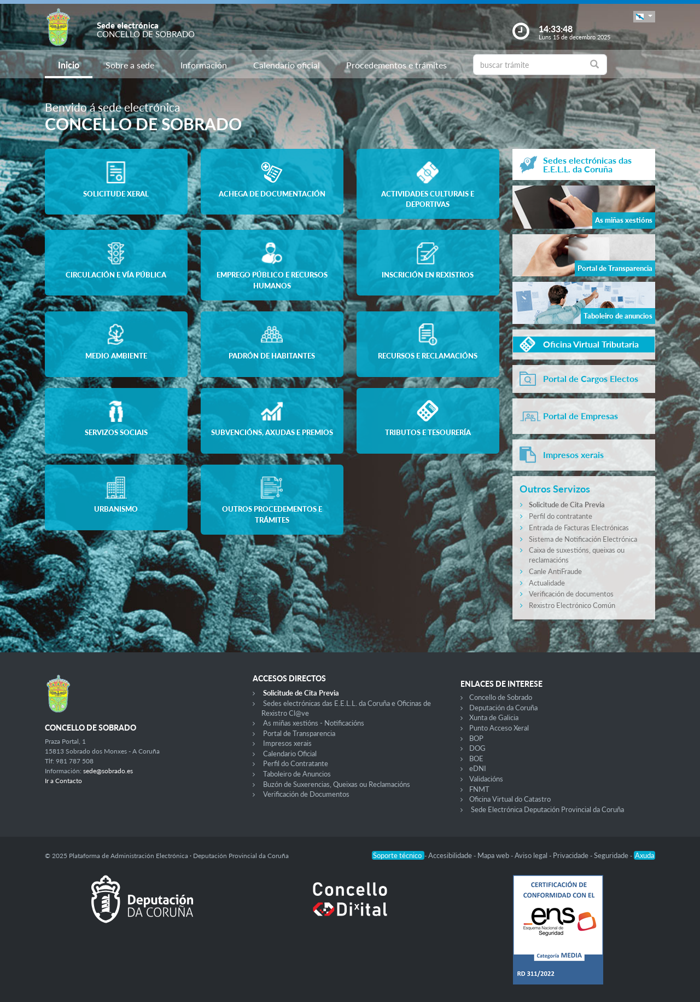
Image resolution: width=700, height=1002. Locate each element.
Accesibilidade (451, 855)
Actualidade (547, 582)
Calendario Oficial (290, 753)
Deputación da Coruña (503, 707)
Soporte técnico (398, 855)
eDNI (477, 768)
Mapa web (494, 855)
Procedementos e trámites (396, 65)
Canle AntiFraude (555, 571)
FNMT (479, 789)
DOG (477, 748)
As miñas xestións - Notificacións (313, 723)
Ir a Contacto (63, 781)
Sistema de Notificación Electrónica (583, 539)
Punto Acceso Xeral (499, 727)
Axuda (644, 855)
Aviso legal (532, 855)
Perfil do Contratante (295, 763)
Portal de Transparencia (299, 733)
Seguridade (612, 855)
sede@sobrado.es (108, 771)
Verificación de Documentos (306, 794)
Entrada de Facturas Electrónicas (579, 527)
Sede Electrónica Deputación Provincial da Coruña (547, 809)
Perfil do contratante (560, 516)
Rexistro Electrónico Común (572, 605)
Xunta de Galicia (493, 717)
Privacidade (571, 855)
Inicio (68, 65)
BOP (476, 738)
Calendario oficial (286, 65)
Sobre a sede (130, 65)
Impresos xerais (287, 743)
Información (203, 65)
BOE (476, 758)
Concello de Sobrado (500, 697)
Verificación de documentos (571, 593)
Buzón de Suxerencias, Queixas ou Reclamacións (336, 784)
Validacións (486, 778)
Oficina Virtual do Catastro (510, 799)
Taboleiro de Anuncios (297, 773)
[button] (644, 16)
